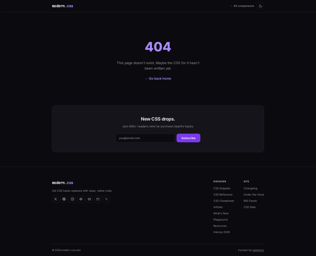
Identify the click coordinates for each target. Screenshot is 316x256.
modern (62, 5)
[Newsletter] (89, 199)
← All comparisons (242, 5)
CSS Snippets (221, 188)
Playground (220, 219)
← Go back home (158, 78)
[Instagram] (72, 199)
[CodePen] (80, 199)
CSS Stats (250, 207)
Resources (220, 225)
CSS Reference (223, 194)
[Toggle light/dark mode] (260, 6)
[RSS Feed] (106, 199)
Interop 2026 (221, 232)
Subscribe (188, 138)
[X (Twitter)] (55, 199)
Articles (218, 207)
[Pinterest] (63, 199)
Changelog (250, 188)
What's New (221, 213)
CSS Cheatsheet (223, 200)
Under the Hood (254, 194)
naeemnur (258, 250)
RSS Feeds (250, 200)
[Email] (97, 199)
